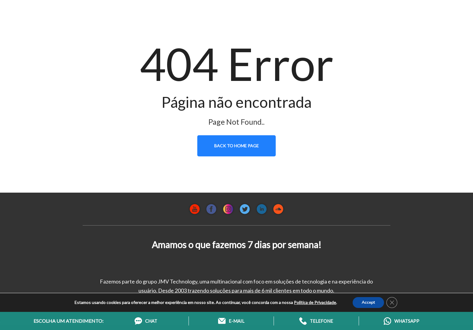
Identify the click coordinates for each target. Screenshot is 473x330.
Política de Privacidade (315, 302)
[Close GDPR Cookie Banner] (391, 302)
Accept (368, 302)
